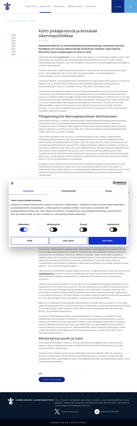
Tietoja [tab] (108, 191)
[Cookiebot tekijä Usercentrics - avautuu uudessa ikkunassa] (114, 183)
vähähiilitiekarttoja (46, 273)
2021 (13, 49)
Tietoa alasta (59, 6)
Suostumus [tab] (28, 191)
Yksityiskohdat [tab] (68, 191)
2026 (13, 35)
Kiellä (29, 241)
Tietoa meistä (31, 6)
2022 (13, 46)
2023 (13, 43)
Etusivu (10, 20)
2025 (13, 37)
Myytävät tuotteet (74, 6)
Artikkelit (31, 20)
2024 (13, 40)
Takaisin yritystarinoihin (52, 379)
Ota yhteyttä (90, 6)
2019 (13, 54)
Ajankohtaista (45, 6)
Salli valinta (68, 241)
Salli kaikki (107, 241)
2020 (13, 51)
